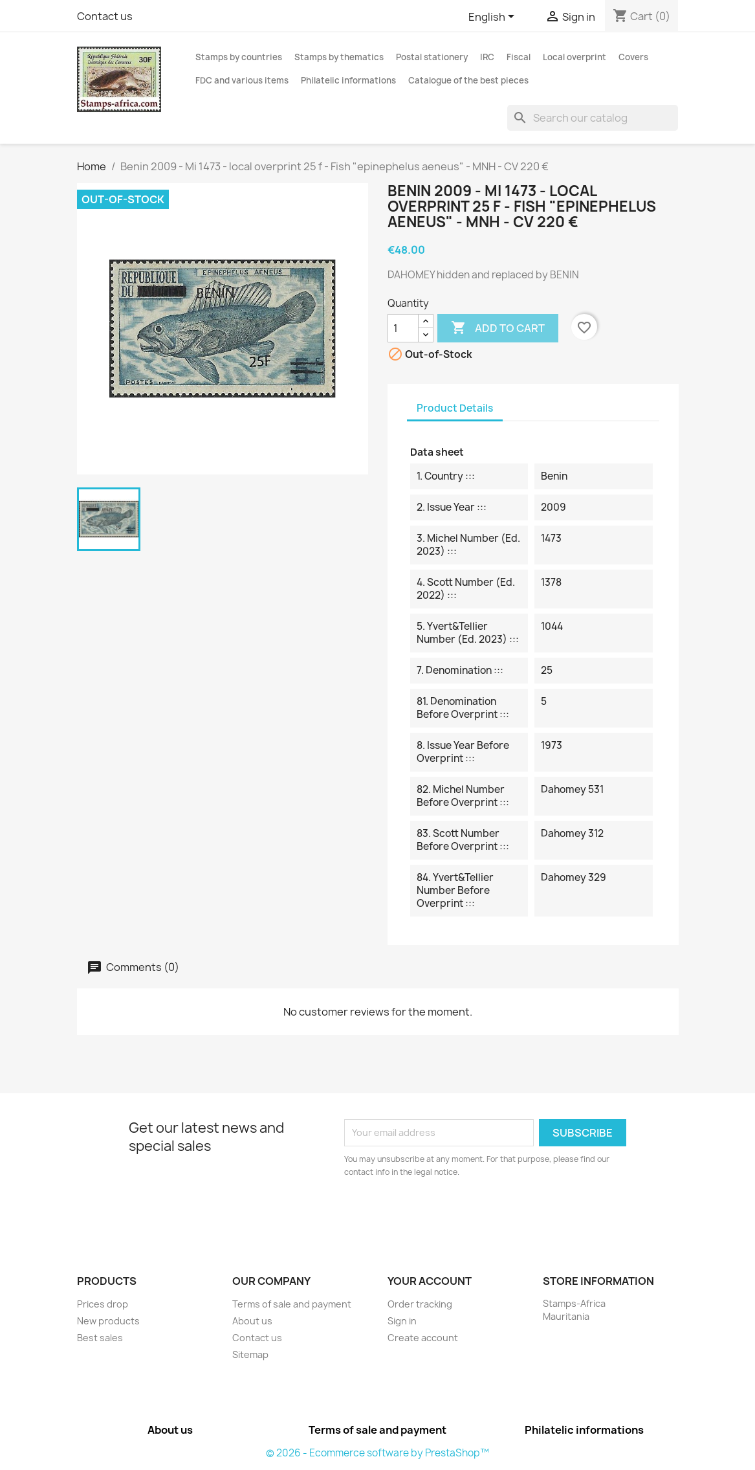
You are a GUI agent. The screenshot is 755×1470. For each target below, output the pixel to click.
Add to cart (498, 328)
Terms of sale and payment (291, 1304)
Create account (423, 1337)
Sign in (402, 1321)
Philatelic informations (348, 80)
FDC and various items (242, 80)
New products (108, 1321)
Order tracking (420, 1304)
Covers (633, 57)
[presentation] (452, 1214)
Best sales (100, 1337)
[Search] (592, 118)
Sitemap (250, 1354)
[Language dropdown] (493, 17)
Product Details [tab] (455, 408)
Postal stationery (432, 57)
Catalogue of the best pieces (468, 80)
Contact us (105, 16)
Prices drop (102, 1304)
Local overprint (574, 57)
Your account (430, 1281)
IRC (487, 57)
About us (252, 1321)
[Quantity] (403, 328)
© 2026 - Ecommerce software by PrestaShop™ (377, 1453)
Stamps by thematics (339, 57)
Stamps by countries (238, 57)
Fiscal (519, 57)
